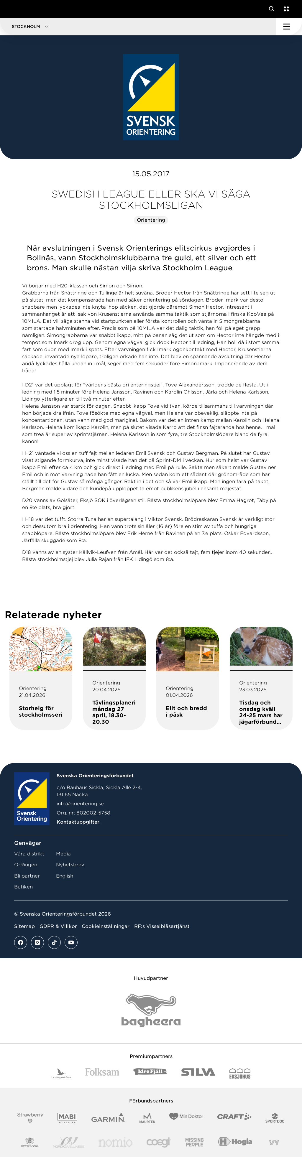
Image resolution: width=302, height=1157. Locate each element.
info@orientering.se (80, 804)
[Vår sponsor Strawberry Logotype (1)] (30, 1118)
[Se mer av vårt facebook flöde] (20, 942)
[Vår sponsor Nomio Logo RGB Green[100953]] (115, 1142)
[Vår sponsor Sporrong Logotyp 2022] (30, 1142)
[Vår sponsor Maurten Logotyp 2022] (147, 1118)
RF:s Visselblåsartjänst (162, 926)
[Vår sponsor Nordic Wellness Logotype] (68, 1142)
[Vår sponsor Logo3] (159, 1142)
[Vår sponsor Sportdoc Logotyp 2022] (275, 1118)
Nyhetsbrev (70, 865)
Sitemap (24, 926)
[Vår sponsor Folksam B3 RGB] (102, 1073)
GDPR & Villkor (58, 926)
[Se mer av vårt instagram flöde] (37, 942)
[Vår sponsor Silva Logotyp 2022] (198, 1073)
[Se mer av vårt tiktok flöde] (54, 942)
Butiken (23, 887)
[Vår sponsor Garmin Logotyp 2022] (108, 1118)
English (64, 876)
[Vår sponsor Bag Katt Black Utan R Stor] (151, 1010)
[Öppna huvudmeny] (289, 26)
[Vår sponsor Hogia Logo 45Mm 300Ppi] (235, 1142)
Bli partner (27, 876)
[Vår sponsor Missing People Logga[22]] (194, 1142)
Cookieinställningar (105, 926)
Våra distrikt (29, 854)
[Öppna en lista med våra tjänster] (285, 8)
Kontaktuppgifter (78, 822)
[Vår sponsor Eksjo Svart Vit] (239, 1073)
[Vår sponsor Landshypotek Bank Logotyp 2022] (61, 1073)
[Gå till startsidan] (15, 9)
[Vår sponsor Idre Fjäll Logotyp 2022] (150, 1073)
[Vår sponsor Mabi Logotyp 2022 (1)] (67, 1118)
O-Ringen (25, 865)
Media (63, 854)
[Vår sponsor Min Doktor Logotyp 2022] (186, 1118)
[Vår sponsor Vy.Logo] (274, 1142)
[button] (138, 26)
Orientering (151, 220)
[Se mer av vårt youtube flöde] (71, 942)
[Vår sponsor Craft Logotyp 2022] (234, 1118)
